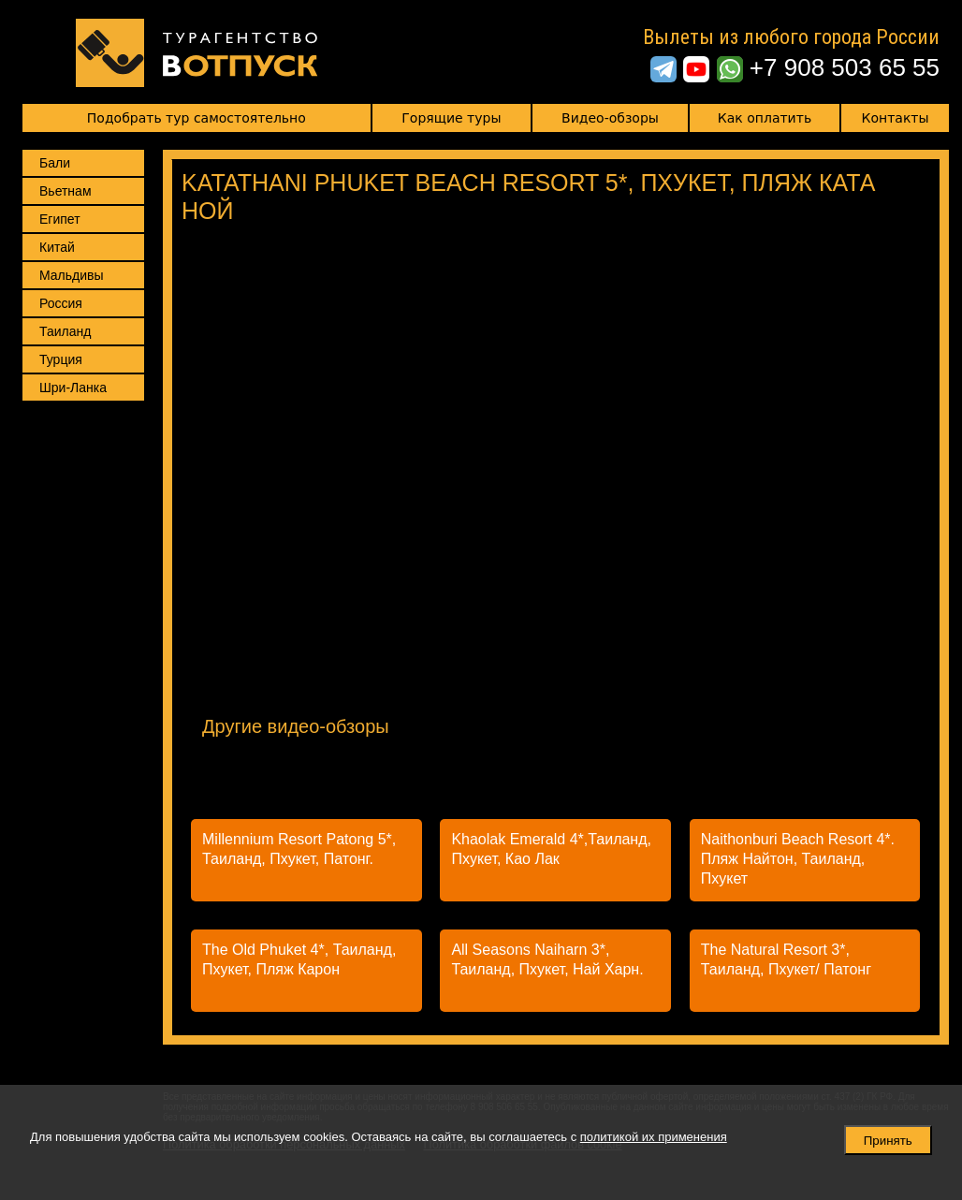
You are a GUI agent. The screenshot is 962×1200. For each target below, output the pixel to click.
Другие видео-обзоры (295, 726)
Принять (888, 1141)
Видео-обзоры (610, 117)
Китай (57, 247)
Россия (60, 303)
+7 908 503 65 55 (845, 67)
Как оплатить (764, 117)
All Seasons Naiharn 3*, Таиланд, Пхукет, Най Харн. (547, 959)
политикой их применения (653, 1137)
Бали (54, 162)
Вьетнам (65, 190)
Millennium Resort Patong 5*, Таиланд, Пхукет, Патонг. (299, 849)
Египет (59, 219)
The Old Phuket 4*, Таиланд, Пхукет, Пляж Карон (299, 959)
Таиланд (65, 331)
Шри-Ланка (73, 387)
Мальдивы (71, 275)
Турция (60, 359)
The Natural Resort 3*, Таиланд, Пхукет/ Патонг (786, 959)
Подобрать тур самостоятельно (196, 117)
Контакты (895, 117)
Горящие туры (451, 117)
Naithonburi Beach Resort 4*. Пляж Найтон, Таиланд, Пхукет (798, 858)
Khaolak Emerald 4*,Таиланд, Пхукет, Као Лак (551, 849)
